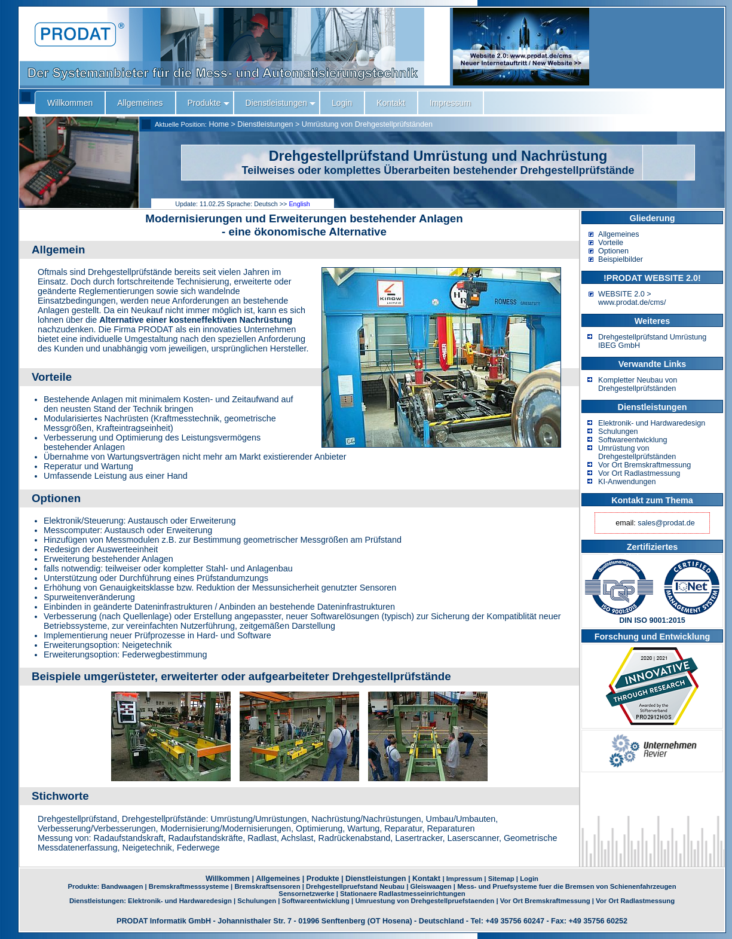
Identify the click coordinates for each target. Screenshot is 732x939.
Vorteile (610, 242)
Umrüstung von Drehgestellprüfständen (367, 124)
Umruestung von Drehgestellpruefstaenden (424, 900)
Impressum (464, 878)
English (299, 203)
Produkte (323, 878)
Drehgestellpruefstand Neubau (355, 886)
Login (529, 878)
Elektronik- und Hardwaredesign (651, 423)
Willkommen (228, 878)
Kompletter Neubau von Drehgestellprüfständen (637, 384)
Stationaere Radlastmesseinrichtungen (402, 893)
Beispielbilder (620, 259)
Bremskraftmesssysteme (189, 886)
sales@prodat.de (666, 523)
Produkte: (84, 886)
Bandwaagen (122, 886)
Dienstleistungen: (98, 900)
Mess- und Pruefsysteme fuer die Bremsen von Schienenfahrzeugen (566, 886)
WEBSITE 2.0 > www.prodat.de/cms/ (632, 298)
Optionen (613, 251)
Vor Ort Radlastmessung (639, 473)
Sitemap (501, 878)
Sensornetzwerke (306, 893)
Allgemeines (618, 234)
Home (219, 124)
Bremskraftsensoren (267, 886)
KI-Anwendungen (627, 482)
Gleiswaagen (430, 886)
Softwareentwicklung (632, 440)
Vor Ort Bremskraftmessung (644, 465)
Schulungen (618, 431)
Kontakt (426, 878)
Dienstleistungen (265, 124)
